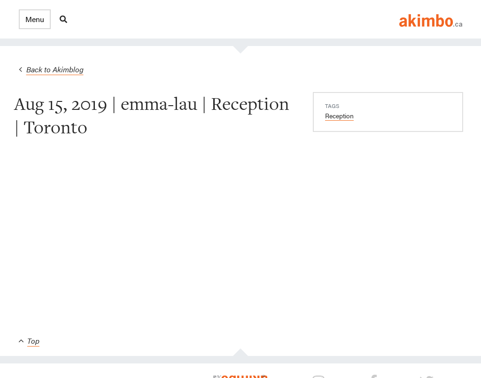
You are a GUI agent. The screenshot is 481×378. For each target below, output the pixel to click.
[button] (35, 19)
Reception (339, 115)
